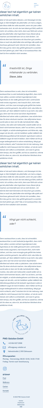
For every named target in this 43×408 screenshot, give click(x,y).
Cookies (21, 401)
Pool (4, 378)
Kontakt (6, 391)
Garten (5, 386)
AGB (21, 407)
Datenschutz (21, 405)
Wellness (6, 382)
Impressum (21, 402)
